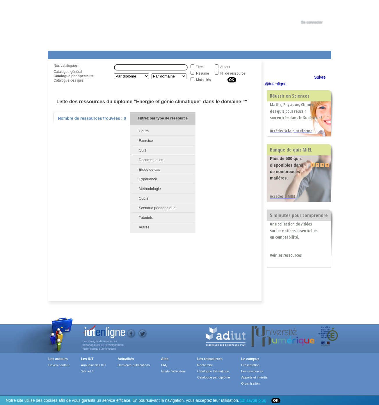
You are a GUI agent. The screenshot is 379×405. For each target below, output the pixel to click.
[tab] (317, 9)
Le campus (250, 359)
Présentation (250, 365)
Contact (240, 54)
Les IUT (185, 54)
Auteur (225, 67)
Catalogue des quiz (68, 80)
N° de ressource (232, 73)
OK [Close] (276, 401)
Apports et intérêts (254, 377)
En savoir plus (253, 400)
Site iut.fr (87, 371)
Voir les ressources (286, 255)
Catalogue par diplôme (213, 377)
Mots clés (203, 80)
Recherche (205, 365)
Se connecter (312, 22)
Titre (199, 67)
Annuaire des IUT (93, 365)
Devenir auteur (59, 365)
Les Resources (60, 54)
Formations (131, 54)
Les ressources (210, 359)
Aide (210, 54)
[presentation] (317, 9)
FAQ (164, 365)
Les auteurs (58, 359)
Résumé (202, 73)
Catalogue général (68, 72)
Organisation (250, 383)
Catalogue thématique (213, 371)
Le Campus (104, 54)
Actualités (158, 54)
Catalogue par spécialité (74, 76)
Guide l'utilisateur (173, 371)
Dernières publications (134, 365)
